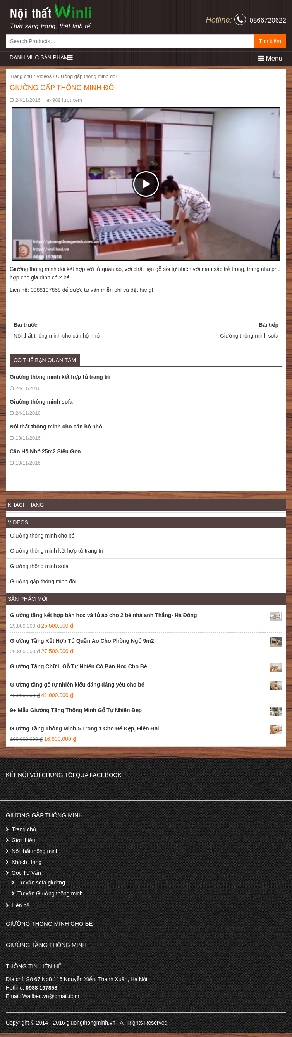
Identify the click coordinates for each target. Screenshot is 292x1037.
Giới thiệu (23, 840)
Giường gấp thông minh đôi (43, 581)
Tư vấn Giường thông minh (50, 893)
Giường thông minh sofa (41, 402)
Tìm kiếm (270, 41)
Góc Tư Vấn (26, 873)
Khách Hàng (26, 862)
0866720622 (267, 20)
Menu (270, 58)
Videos (44, 76)
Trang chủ (21, 76)
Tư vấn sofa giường (41, 882)
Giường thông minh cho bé (42, 535)
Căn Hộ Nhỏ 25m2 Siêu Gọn (45, 451)
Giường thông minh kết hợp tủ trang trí (60, 377)
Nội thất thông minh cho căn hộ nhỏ (56, 426)
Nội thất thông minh (35, 851)
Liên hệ (20, 905)
